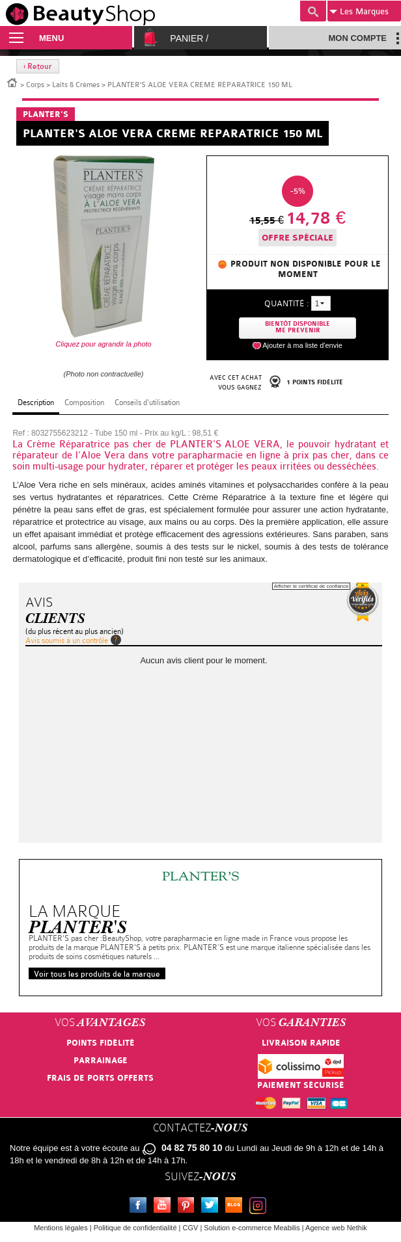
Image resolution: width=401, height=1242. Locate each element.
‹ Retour (37, 66)
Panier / (189, 38)
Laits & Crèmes (76, 85)
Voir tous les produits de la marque (97, 974)
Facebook (141, 1207)
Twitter (212, 1207)
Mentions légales (61, 1228)
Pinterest (189, 1207)
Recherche (313, 11)
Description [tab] (36, 402)
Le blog (236, 1207)
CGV (191, 1228)
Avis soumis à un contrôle (66, 640)
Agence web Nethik (336, 1228)
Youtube (165, 1207)
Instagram (260, 1207)
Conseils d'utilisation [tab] (147, 402)
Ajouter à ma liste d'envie (302, 345)
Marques (359, 12)
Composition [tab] (84, 402)
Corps (35, 85)
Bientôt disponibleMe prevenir (297, 327)
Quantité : (286, 303)
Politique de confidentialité (135, 1228)
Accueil (12, 82)
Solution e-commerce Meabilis (251, 1228)
